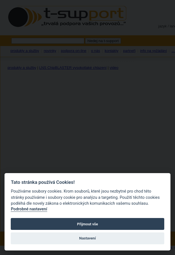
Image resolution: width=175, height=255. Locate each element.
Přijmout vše (87, 224)
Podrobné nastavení (29, 209)
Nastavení (87, 238)
